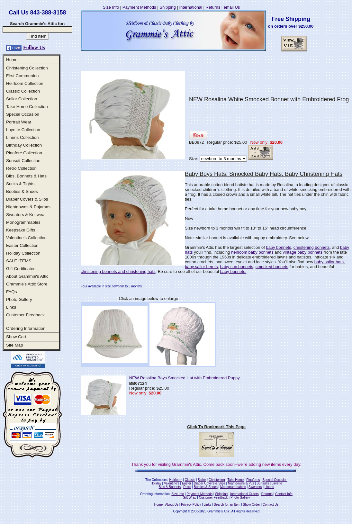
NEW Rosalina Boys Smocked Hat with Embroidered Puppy (184, 377)
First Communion (22, 75)
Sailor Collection (21, 98)
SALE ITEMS (19, 260)
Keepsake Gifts (20, 230)
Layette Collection (23, 129)
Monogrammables (23, 222)
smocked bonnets (272, 266)
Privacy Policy (191, 504)
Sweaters (255, 487)
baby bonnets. (233, 271)
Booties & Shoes (22, 191)
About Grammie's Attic (27, 276)
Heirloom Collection (24, 83)
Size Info (110, 7)
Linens (269, 487)
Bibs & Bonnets (170, 487)
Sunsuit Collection (23, 160)
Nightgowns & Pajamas (28, 206)
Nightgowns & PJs (241, 483)
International (190, 7)
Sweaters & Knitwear (26, 214)
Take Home (235, 480)
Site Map (14, 345)
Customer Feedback (25, 314)
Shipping (167, 7)
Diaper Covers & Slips (27, 199)
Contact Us (270, 504)
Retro (187, 487)
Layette (277, 483)
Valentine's (171, 483)
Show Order (251, 504)
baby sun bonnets (236, 266)
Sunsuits (263, 483)
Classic (190, 480)
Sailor (202, 480)
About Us (171, 504)
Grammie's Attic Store (26, 284)
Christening (217, 480)
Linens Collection (22, 137)
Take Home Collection (27, 106)
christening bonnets (311, 247)
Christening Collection (27, 68)
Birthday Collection (24, 145)
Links (11, 307)
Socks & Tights (20, 183)
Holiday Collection (23, 253)
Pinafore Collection (24, 152)
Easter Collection (22, 245)
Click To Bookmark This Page (216, 426)
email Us (232, 7)
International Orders (244, 494)
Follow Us (34, 47)
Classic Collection (23, 91)
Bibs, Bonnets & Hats (26, 176)
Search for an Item (227, 504)
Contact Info (284, 494)
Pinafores (253, 480)
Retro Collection (21, 168)
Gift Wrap (189, 497)
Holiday (155, 483)
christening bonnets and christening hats (118, 271)
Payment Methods (139, 7)
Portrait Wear (18, 122)
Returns (213, 7)
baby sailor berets (201, 266)
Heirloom (175, 480)
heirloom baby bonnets (252, 252)
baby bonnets (278, 247)
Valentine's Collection (26, 237)
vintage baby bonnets (303, 252)
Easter (186, 483)
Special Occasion (22, 114)
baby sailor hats (329, 261)
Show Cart (16, 336)
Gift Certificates (20, 268)
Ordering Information (25, 328)
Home (12, 59)
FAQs (11, 291)
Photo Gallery (19, 299)
